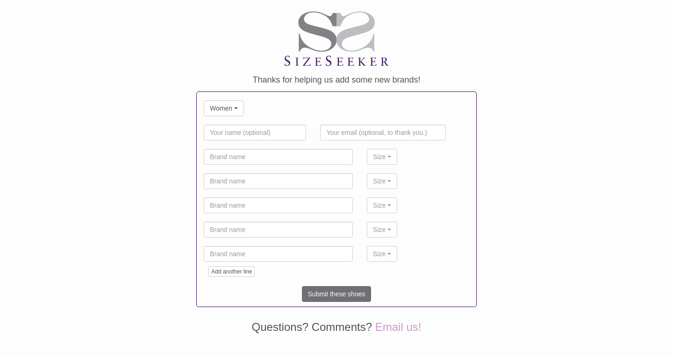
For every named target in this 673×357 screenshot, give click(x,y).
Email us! (398, 327)
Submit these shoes (336, 294)
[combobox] (224, 108)
